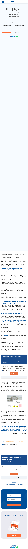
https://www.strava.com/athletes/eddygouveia (14, 438)
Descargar (14, 535)
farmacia (20, 484)
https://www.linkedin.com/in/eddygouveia (14, 441)
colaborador (14, 484)
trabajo (8, 484)
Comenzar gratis (14, 373)
